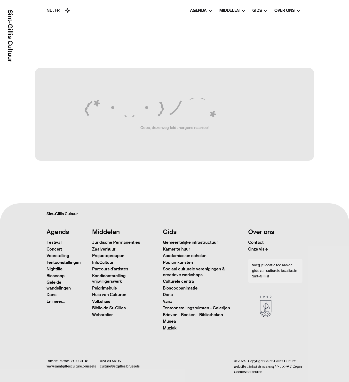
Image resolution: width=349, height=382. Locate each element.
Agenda (202, 11)
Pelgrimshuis (104, 288)
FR (57, 10)
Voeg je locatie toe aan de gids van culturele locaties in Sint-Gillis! (274, 270)
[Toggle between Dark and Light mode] (67, 10)
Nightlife (55, 269)
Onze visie (258, 249)
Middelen (232, 11)
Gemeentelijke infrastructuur (190, 242)
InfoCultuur (102, 262)
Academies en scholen (184, 255)
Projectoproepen (108, 255)
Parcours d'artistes (110, 269)
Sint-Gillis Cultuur (10, 36)
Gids (260, 11)
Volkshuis (101, 301)
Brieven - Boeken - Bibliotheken (193, 314)
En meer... (56, 301)
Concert (54, 249)
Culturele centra (178, 281)
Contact (256, 242)
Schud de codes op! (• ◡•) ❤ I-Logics (275, 366)
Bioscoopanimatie (180, 288)
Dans (51, 294)
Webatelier (102, 314)
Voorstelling (58, 255)
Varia (168, 301)
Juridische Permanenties (116, 242)
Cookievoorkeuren (248, 372)
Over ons (287, 11)
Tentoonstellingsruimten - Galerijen (196, 308)
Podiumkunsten (178, 262)
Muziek (169, 328)
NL (49, 10)
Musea (169, 321)
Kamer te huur (176, 249)
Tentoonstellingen (64, 262)
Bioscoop (55, 275)
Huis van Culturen (109, 294)
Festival (54, 242)
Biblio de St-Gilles (109, 308)
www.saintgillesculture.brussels (71, 366)
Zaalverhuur (103, 249)
